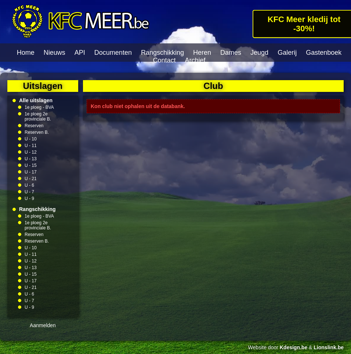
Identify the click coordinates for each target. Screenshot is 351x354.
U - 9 (29, 198)
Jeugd (259, 52)
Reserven (34, 125)
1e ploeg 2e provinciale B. (38, 116)
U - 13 (31, 158)
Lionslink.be (329, 347)
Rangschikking (162, 52)
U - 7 (29, 191)
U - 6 (29, 185)
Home (26, 52)
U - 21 (31, 178)
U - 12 (31, 152)
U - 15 (31, 165)
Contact (164, 60)
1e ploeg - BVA (39, 107)
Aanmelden (43, 325)
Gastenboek (323, 52)
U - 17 (31, 172)
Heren (202, 52)
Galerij (287, 52)
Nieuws (54, 52)
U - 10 (31, 139)
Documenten (113, 52)
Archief (195, 60)
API (80, 52)
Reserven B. (37, 132)
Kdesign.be (293, 347)
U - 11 (31, 145)
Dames (230, 52)
